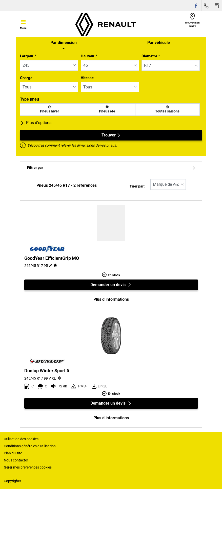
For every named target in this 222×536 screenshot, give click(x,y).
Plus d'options (35, 122)
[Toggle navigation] (23, 24)
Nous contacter (16, 460)
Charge (26, 78)
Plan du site (13, 453)
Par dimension (63, 42)
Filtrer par (111, 168)
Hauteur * (89, 56)
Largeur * (28, 56)
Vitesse (87, 78)
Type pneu (29, 99)
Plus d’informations (111, 299)
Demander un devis (111, 284)
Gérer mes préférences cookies (28, 467)
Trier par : (137, 186)
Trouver (111, 135)
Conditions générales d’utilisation (30, 446)
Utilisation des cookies (21, 439)
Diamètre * (151, 56)
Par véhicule (158, 42)
